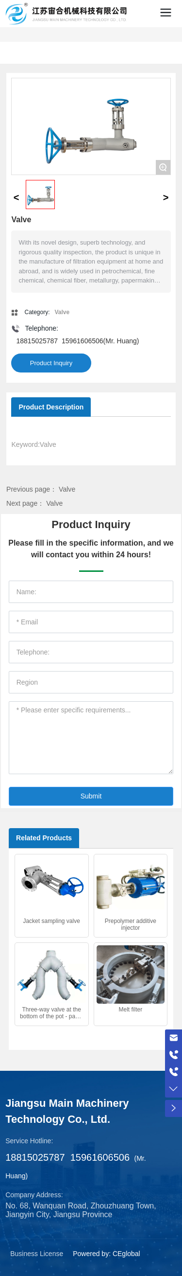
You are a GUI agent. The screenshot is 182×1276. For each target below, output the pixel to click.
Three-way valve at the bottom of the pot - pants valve (51, 1016)
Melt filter (131, 1009)
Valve (67, 489)
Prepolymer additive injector (130, 924)
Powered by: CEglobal (106, 1254)
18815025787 (37, 341)
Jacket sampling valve (51, 921)
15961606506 (82, 341)
